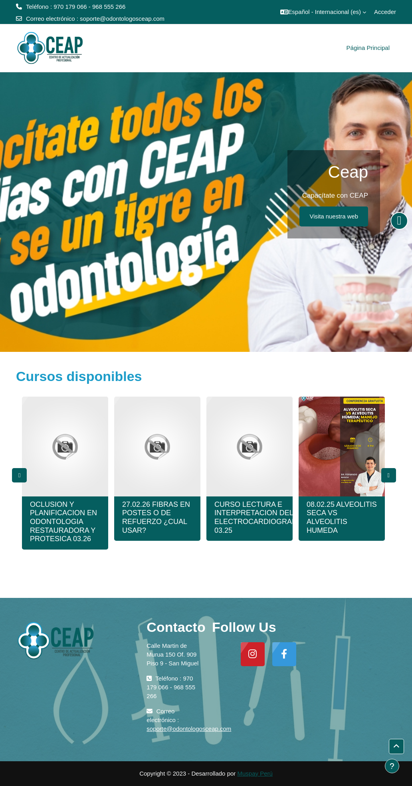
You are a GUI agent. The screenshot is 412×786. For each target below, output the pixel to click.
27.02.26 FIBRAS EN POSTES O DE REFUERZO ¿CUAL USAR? (156, 517)
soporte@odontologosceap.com (122, 18)
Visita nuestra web (333, 216)
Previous (19, 475)
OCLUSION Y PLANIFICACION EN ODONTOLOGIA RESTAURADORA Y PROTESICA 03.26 (63, 521)
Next (388, 475)
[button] (323, 12)
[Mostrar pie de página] (392, 766)
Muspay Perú (254, 773)
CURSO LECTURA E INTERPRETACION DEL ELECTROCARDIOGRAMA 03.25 (258, 517)
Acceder (385, 11)
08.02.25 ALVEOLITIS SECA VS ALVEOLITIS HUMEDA (342, 517)
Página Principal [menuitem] (368, 47)
